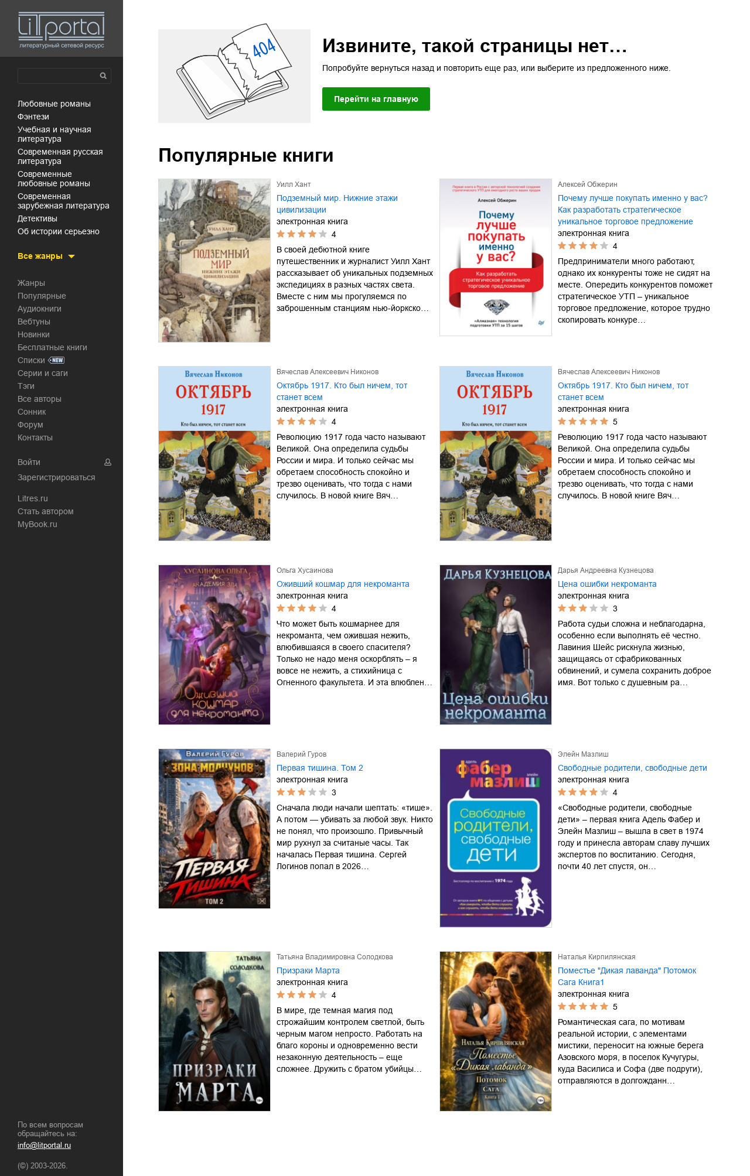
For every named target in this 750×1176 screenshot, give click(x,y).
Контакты (35, 437)
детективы (37, 218)
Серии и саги (43, 373)
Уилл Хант (294, 184)
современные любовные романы (54, 178)
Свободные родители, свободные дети (632, 767)
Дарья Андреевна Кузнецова (606, 570)
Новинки (34, 334)
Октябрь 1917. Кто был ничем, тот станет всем (342, 391)
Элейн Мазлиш (583, 754)
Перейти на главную (376, 99)
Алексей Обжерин (588, 184)
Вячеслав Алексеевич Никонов (328, 372)
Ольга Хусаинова (305, 570)
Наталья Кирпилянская (597, 957)
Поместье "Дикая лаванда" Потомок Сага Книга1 (627, 976)
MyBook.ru (37, 524)
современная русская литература (60, 156)
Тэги (26, 386)
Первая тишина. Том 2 (320, 767)
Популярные (42, 295)
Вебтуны (34, 321)
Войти (29, 462)
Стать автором (46, 511)
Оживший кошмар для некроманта (343, 584)
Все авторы (40, 399)
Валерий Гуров (301, 754)
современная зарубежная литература (64, 201)
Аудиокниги (40, 308)
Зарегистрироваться (57, 477)
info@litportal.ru (44, 1145)
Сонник (32, 411)
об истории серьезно (59, 231)
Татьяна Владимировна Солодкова (335, 957)
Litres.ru (33, 498)
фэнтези (33, 116)
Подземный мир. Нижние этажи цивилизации (337, 203)
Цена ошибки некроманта (607, 584)
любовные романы (54, 103)
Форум (30, 424)
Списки (31, 360)
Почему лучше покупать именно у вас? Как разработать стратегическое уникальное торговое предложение (633, 209)
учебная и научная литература (54, 134)
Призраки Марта (308, 970)
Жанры (31, 283)
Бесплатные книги (52, 347)
